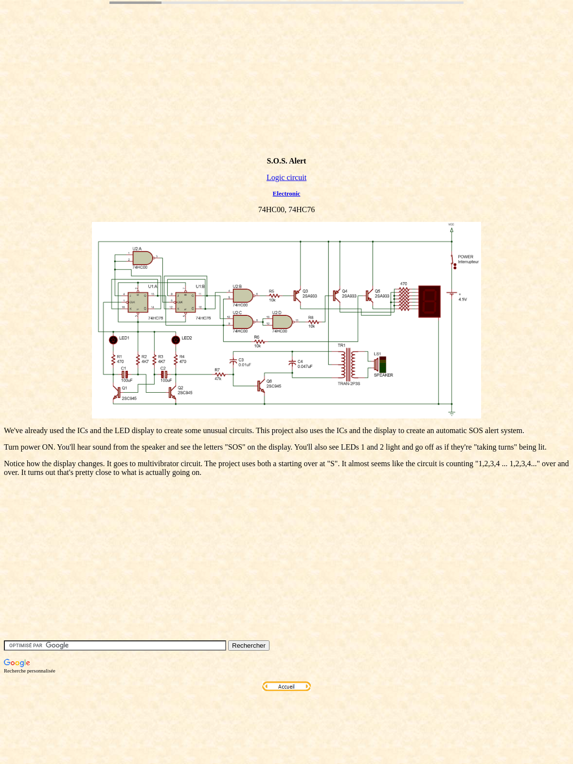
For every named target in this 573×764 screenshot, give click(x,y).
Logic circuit (286, 177)
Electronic (287, 193)
